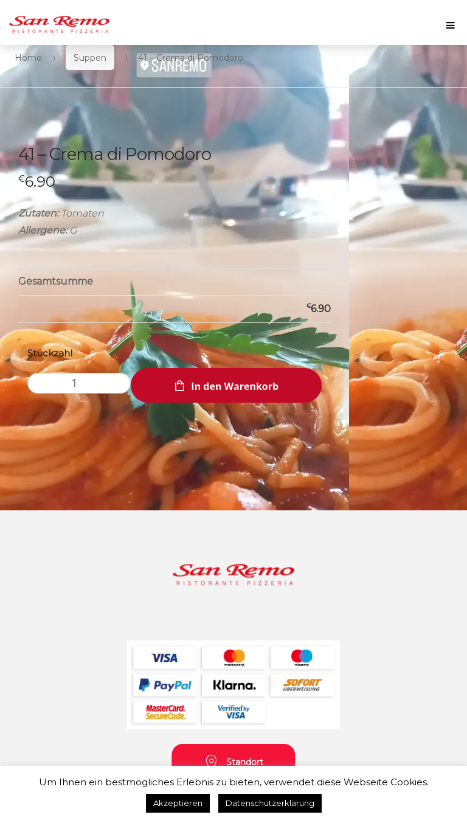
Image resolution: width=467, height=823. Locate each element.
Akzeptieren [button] (177, 803)
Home (28, 57)
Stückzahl (49, 353)
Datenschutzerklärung (270, 803)
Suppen (90, 57)
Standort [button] (234, 763)
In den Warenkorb (234, 386)
